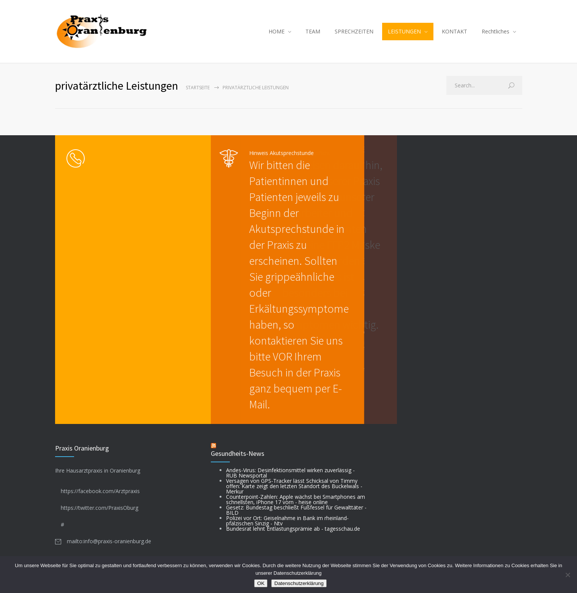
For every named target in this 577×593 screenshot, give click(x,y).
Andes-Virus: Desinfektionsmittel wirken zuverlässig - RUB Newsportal (290, 472)
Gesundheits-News (237, 453)
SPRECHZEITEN (354, 31)
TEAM (312, 31)
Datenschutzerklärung (299, 583)
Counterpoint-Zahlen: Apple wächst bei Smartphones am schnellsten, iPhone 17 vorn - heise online (295, 499)
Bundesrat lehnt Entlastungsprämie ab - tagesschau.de (293, 528)
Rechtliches (495, 31)
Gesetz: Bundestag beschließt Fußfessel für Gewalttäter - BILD (296, 510)
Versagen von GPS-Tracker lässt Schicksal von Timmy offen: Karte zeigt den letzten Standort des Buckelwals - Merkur (294, 486)
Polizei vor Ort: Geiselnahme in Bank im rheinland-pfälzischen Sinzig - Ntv (287, 520)
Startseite (198, 87)
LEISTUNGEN (404, 31)
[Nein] (567, 575)
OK (260, 583)
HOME (277, 31)
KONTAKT (454, 31)
